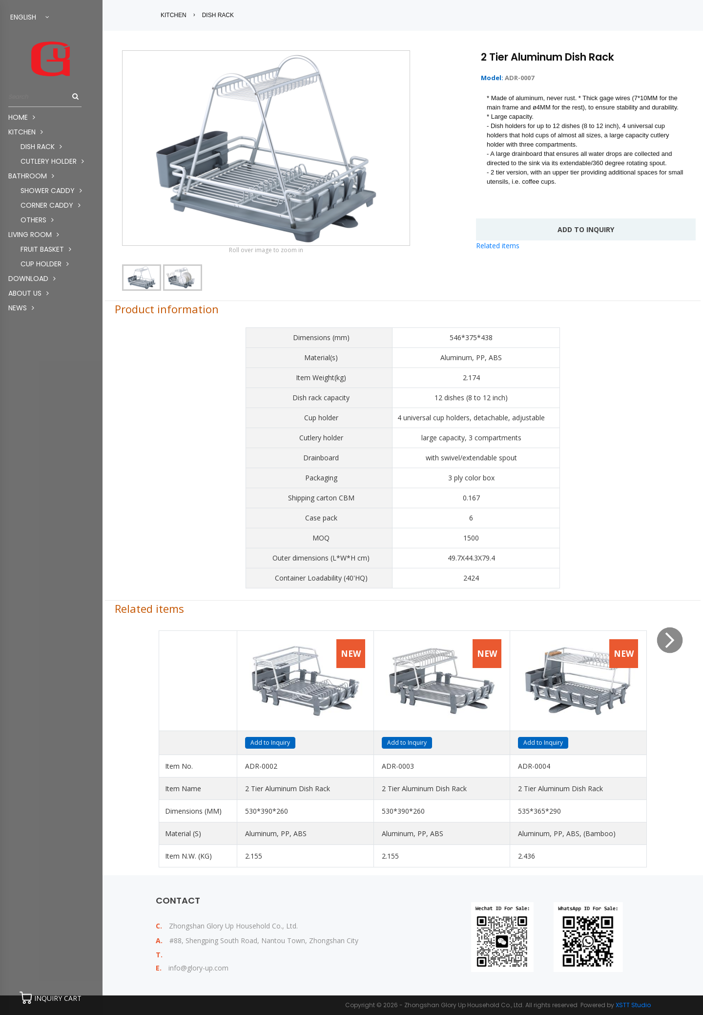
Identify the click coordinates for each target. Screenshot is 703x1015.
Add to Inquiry (270, 742)
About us (28, 293)
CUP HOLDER (45, 264)
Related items (497, 245)
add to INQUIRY (586, 229)
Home (21, 117)
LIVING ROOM (33, 234)
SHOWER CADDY (51, 190)
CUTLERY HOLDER (52, 161)
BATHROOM (31, 176)
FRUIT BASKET (46, 249)
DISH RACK (41, 146)
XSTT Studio (633, 1005)
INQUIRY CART (58, 998)
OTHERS (37, 220)
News (21, 308)
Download (32, 278)
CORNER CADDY (51, 205)
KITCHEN (25, 132)
